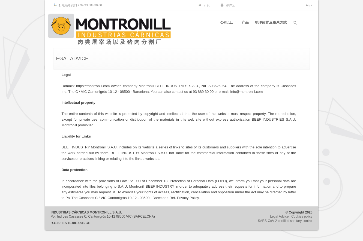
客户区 (230, 5)
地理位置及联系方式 (271, 24)
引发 (207, 5)
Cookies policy (301, 216)
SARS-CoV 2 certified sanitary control (285, 221)
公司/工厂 (226, 24)
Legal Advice (279, 216)
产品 (244, 24)
